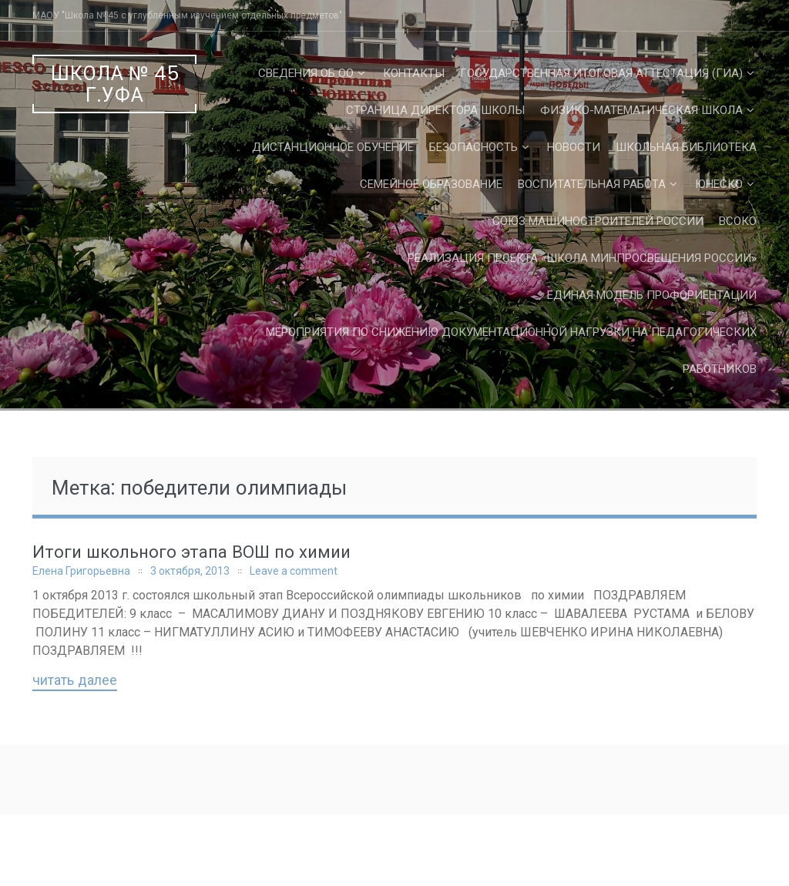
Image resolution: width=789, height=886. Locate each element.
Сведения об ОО (306, 73)
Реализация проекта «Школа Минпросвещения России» (582, 258)
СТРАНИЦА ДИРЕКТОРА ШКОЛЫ (435, 110)
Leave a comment (293, 571)
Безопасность (473, 147)
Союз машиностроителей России (597, 221)
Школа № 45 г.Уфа (115, 84)
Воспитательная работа (592, 184)
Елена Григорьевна (81, 571)
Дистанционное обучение (333, 147)
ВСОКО (738, 221)
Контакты (414, 73)
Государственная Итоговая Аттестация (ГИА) (601, 73)
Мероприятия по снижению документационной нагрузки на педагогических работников (511, 350)
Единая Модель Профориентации (652, 295)
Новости (573, 147)
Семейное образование (431, 184)
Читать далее (74, 681)
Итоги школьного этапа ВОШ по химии (191, 552)
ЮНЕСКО (719, 184)
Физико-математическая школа (641, 110)
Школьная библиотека (686, 147)
